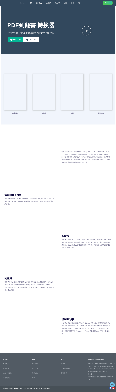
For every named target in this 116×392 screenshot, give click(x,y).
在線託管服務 (7, 373)
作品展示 (57, 3)
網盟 (33, 377)
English (22, 3)
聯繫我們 (64, 373)
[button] (86, 30)
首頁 (31, 3)
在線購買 (48, 3)
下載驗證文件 (65, 368)
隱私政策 (35, 368)
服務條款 (35, 373)
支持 (79, 3)
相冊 (72, 113)
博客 (72, 3)
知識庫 (63, 363)
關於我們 (35, 363)
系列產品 (39, 3)
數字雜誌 (15, 113)
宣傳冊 (43, 113)
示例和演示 (6, 377)
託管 (65, 3)
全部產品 (6, 363)
